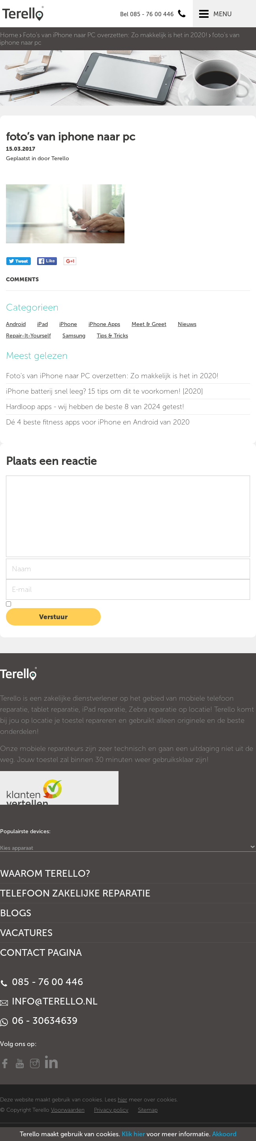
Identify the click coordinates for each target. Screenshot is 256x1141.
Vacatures (26, 932)
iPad (42, 324)
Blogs (15, 913)
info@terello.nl (49, 1001)
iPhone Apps (104, 324)
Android (16, 324)
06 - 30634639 (38, 1020)
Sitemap (148, 1110)
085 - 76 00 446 (41, 981)
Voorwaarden (68, 1110)
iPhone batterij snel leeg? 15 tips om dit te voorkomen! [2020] (104, 391)
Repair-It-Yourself (28, 335)
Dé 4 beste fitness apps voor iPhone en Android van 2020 (98, 422)
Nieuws (187, 324)
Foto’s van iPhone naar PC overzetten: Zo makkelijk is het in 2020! (115, 35)
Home (9, 35)
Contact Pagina (41, 952)
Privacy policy (111, 1110)
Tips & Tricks (112, 335)
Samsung (73, 335)
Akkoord (224, 1134)
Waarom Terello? (45, 873)
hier (122, 1099)
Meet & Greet (149, 324)
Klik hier (133, 1134)
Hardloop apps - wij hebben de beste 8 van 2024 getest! (95, 406)
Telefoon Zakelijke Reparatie (75, 893)
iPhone (68, 324)
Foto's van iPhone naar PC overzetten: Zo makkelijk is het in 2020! (112, 375)
